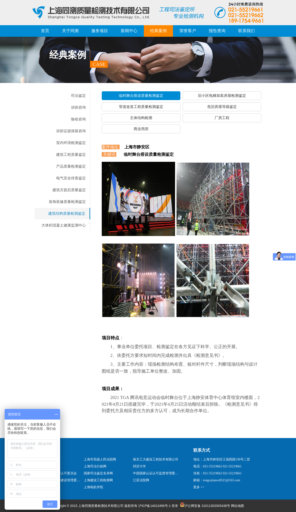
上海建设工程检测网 (98, 480)
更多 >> (198, 487)
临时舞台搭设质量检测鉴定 (141, 96)
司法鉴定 (78, 96)
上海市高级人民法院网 (100, 459)
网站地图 (237, 506)
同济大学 (139, 466)
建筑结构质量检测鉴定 (66, 213)
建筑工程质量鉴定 (71, 154)
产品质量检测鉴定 (71, 166)
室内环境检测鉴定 (71, 143)
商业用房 (141, 129)
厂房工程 (222, 118)
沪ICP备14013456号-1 (154, 506)
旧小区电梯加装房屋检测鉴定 (222, 96)
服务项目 (99, 30)
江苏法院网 (141, 480)
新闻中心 (129, 30)
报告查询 (217, 30)
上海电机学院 (93, 487)
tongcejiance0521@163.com (221, 480)
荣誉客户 (187, 30)
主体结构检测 (141, 118)
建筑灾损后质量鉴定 (69, 190)
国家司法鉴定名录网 (98, 473)
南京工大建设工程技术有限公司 (155, 459)
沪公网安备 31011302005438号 (205, 506)
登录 (175, 506)
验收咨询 (78, 119)
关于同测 (70, 30)
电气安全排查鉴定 (71, 178)
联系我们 (246, 30)
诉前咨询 (78, 107)
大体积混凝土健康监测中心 (63, 225)
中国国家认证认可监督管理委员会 (156, 473)
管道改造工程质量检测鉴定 (141, 107)
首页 (45, 30)
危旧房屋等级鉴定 (222, 107)
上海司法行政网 (95, 466)
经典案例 (158, 30)
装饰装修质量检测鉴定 (67, 202)
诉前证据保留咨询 (71, 131)
